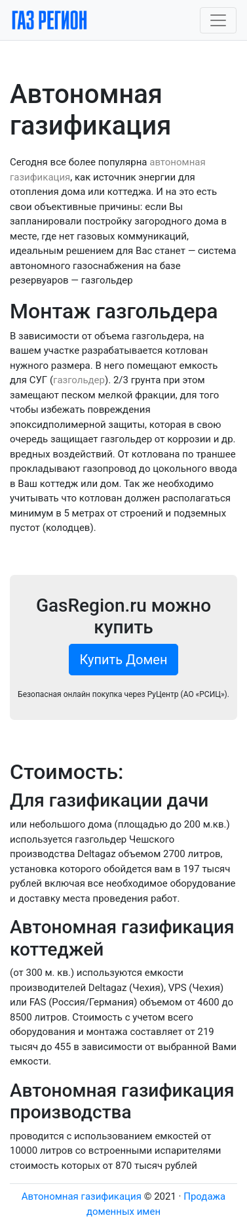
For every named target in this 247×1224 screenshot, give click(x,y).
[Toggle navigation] (218, 20)
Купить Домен (124, 659)
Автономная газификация (82, 1196)
